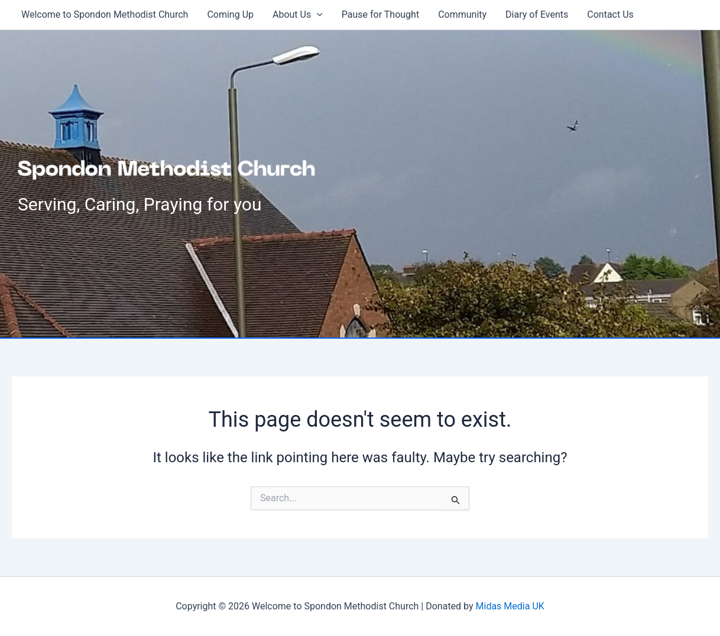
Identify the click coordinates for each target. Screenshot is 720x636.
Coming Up (230, 14)
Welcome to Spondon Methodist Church (104, 14)
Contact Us (610, 14)
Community (462, 14)
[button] (317, 15)
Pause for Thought (380, 14)
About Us (298, 15)
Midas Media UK (510, 606)
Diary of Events (536, 14)
